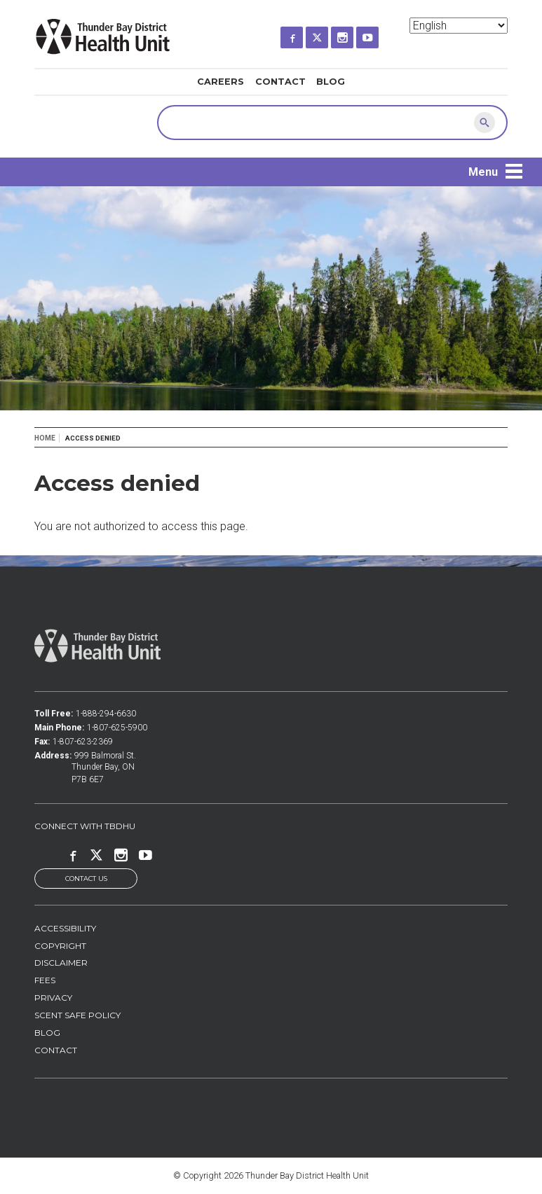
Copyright (60, 945)
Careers (220, 81)
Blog (330, 81)
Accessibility (65, 928)
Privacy (53, 997)
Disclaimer (61, 962)
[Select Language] (458, 26)
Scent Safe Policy (77, 1015)
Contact (280, 81)
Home (44, 438)
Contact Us (86, 878)
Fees (44, 980)
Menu (483, 172)
